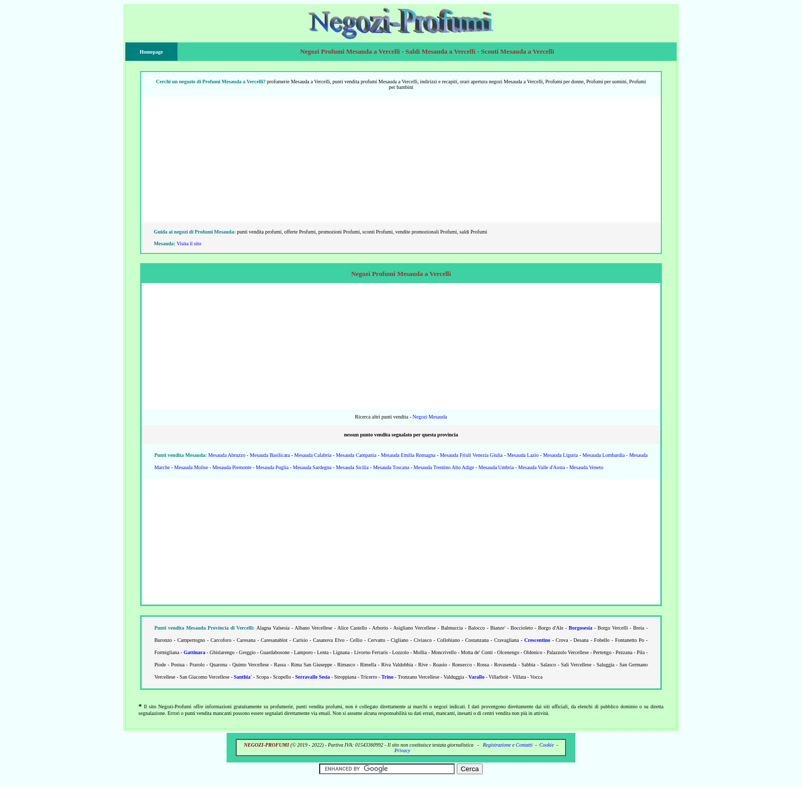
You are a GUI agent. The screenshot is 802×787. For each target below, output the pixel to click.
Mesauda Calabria (312, 455)
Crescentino (537, 640)
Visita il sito (188, 243)
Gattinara (194, 652)
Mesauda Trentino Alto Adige (444, 467)
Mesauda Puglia (272, 467)
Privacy (402, 750)
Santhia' (243, 677)
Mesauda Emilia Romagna (408, 455)
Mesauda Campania (356, 455)
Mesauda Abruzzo (227, 455)
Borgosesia (580, 628)
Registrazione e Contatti (507, 745)
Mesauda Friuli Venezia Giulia (471, 455)
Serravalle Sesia (312, 677)
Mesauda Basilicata (269, 455)
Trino (388, 677)
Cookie (547, 745)
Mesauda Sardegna (312, 467)
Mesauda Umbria (496, 467)
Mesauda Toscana (391, 467)
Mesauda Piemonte (231, 467)
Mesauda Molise (191, 467)
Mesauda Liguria (560, 455)
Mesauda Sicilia (352, 467)
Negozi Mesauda (429, 417)
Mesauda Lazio (523, 455)
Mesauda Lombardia (604, 455)
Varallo (476, 677)
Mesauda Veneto (586, 467)
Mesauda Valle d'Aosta (541, 467)
